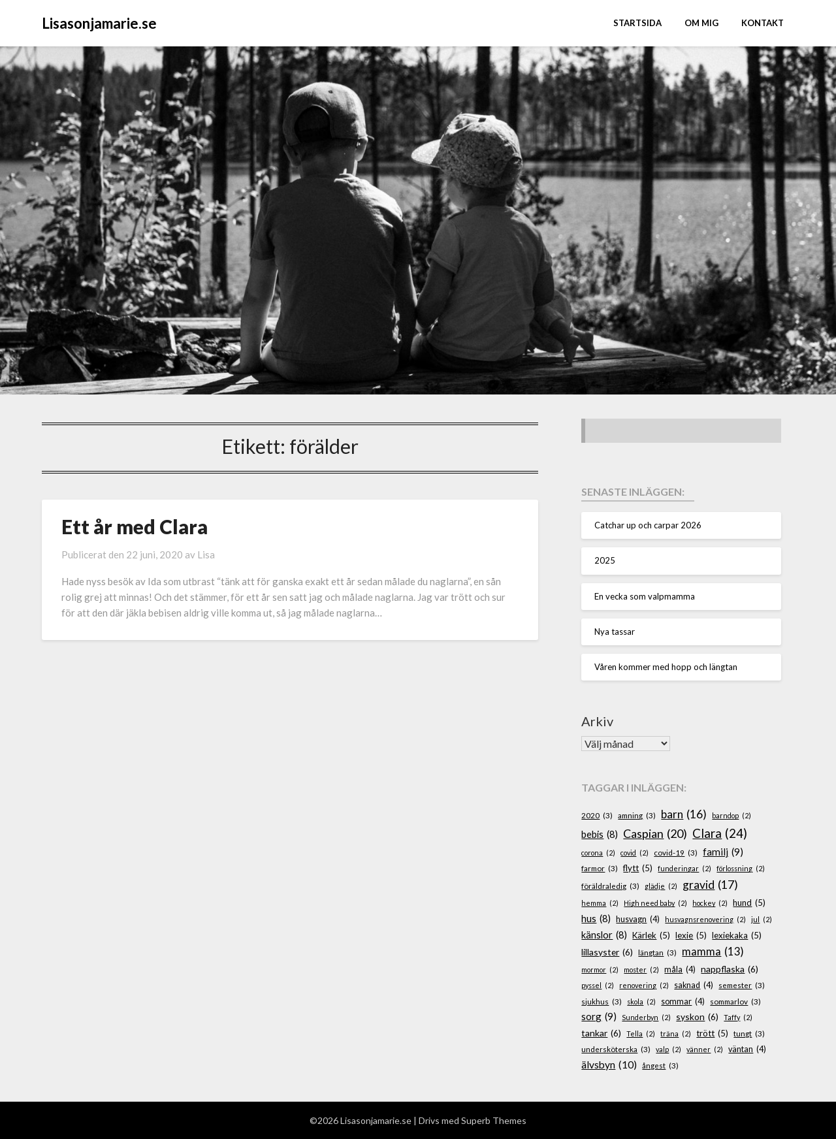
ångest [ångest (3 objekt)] (660, 1065)
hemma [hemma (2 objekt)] (600, 902)
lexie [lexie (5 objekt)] (691, 936)
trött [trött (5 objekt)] (712, 1034)
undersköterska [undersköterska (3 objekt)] (616, 1049)
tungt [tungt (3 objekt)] (749, 1033)
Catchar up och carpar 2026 (647, 525)
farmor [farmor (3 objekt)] (599, 868)
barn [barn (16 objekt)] (684, 814)
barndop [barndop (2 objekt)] (731, 815)
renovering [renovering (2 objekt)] (644, 985)
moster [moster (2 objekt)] (641, 969)
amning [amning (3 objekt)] (637, 815)
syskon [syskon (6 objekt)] (697, 1017)
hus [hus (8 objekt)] (596, 919)
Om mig (701, 23)
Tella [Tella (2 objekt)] (640, 1033)
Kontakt (762, 23)
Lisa (206, 554)
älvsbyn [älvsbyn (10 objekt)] (609, 1065)
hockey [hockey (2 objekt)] (710, 902)
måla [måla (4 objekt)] (680, 969)
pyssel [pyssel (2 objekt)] (597, 985)
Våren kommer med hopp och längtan (665, 667)
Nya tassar (614, 631)
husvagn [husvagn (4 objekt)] (638, 919)
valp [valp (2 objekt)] (668, 1049)
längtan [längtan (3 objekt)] (657, 952)
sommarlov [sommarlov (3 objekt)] (735, 1001)
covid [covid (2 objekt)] (634, 852)
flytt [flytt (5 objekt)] (637, 868)
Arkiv (597, 721)
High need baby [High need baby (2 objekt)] (655, 902)
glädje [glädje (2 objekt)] (661, 885)
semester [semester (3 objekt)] (741, 985)
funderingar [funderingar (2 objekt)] (684, 868)
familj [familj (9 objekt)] (723, 852)
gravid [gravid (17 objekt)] (710, 885)
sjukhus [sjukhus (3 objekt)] (601, 1001)
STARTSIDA (637, 23)
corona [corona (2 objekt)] (598, 852)
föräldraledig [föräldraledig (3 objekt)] (610, 886)
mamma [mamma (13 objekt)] (713, 952)
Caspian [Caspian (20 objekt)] (655, 833)
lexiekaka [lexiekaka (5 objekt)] (737, 936)
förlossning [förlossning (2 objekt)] (740, 868)
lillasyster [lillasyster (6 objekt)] (607, 952)
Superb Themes (493, 1120)
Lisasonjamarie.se (99, 23)
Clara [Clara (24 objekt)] (719, 833)
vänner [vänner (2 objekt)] (704, 1049)
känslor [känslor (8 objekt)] (604, 935)
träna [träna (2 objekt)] (675, 1033)
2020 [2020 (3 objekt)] (597, 815)
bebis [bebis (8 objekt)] (599, 834)
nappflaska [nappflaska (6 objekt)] (729, 969)
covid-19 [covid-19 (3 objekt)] (676, 852)
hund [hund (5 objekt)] (749, 903)
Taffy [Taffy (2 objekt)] (738, 1017)
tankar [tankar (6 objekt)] (601, 1033)
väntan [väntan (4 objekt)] (747, 1049)
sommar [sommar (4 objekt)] (683, 1001)
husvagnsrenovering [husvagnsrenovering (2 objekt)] (705, 919)
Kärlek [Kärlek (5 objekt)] (651, 936)
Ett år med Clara (134, 526)
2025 (604, 560)
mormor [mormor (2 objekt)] (600, 969)
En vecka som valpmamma (644, 596)
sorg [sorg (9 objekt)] (599, 1016)
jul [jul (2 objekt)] (761, 919)
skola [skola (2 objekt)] (641, 1001)
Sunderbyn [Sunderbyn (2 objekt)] (646, 1017)
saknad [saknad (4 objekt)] (693, 985)
